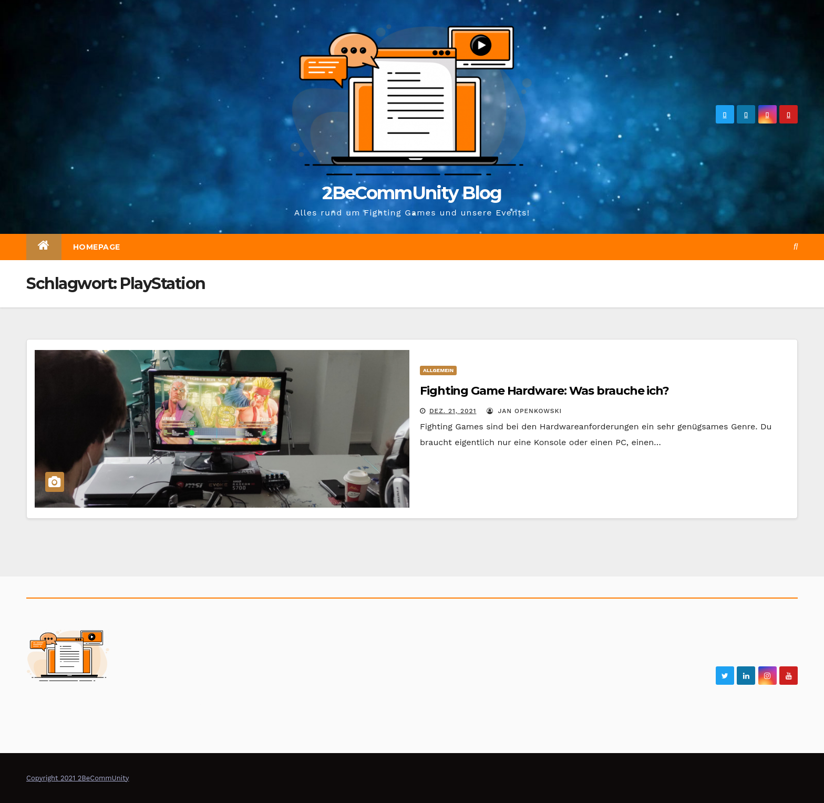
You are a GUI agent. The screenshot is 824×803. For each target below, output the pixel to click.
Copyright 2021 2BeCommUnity (77, 778)
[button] (796, 247)
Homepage (96, 247)
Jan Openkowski (524, 411)
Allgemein (438, 370)
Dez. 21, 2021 (453, 411)
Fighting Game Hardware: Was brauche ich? (544, 391)
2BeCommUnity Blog (411, 193)
